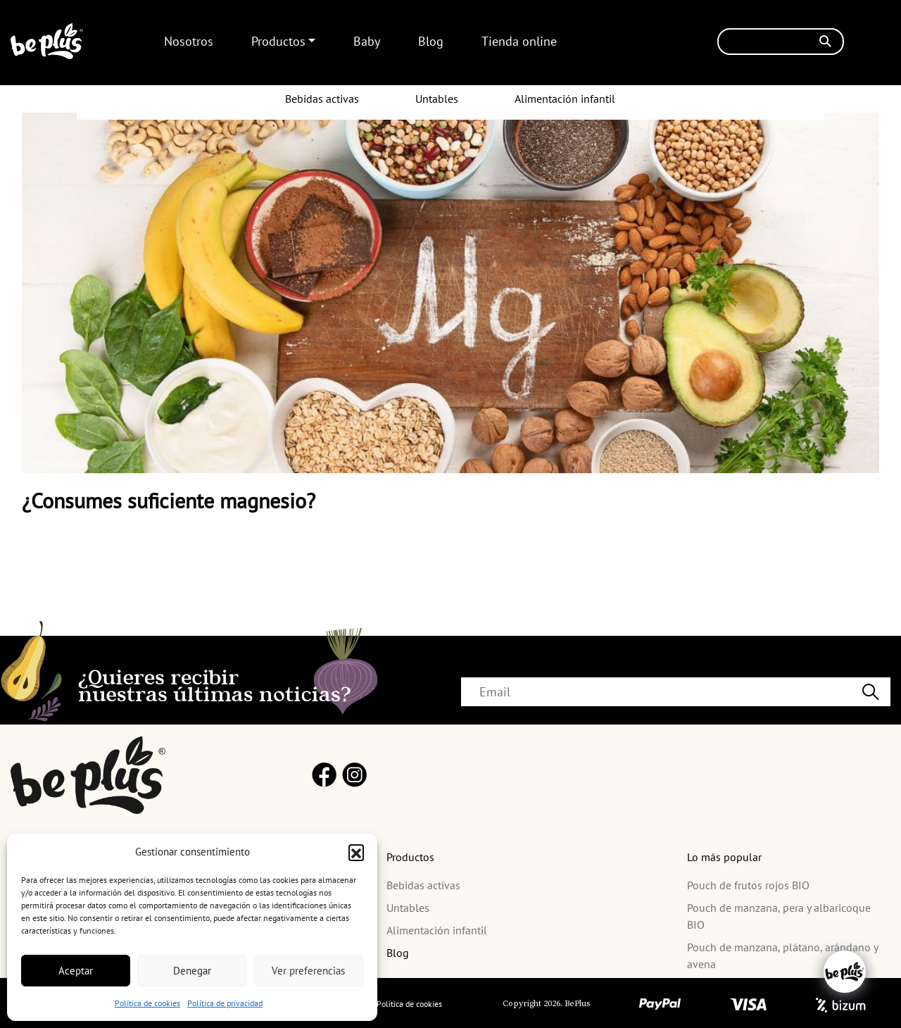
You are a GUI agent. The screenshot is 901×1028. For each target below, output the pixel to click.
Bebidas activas (322, 99)
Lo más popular (724, 857)
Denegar (192, 970)
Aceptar (75, 970)
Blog (430, 41)
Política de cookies (147, 1003)
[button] (356, 852)
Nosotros (188, 41)
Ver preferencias (308, 970)
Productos (278, 41)
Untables (436, 99)
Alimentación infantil (565, 99)
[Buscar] (780, 41)
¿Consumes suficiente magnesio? (168, 500)
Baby (366, 41)
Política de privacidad (225, 1003)
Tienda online (519, 41)
